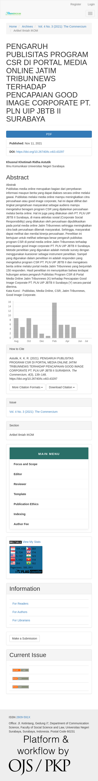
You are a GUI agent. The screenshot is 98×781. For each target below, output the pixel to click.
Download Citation (62, 387)
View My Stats (32, 541)
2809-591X (23, 717)
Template (20, 494)
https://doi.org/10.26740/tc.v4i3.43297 (40, 151)
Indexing (20, 514)
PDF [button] (49, 134)
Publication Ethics (26, 504)
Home (13, 26)
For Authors (19, 612)
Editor (18, 474)
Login (91, 4)
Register (76, 4)
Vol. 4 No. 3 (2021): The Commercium (62, 26)
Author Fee (21, 524)
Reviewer (20, 484)
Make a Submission (24, 638)
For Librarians (21, 620)
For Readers (20, 603)
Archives (27, 26)
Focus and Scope (25, 464)
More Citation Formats (27, 387)
